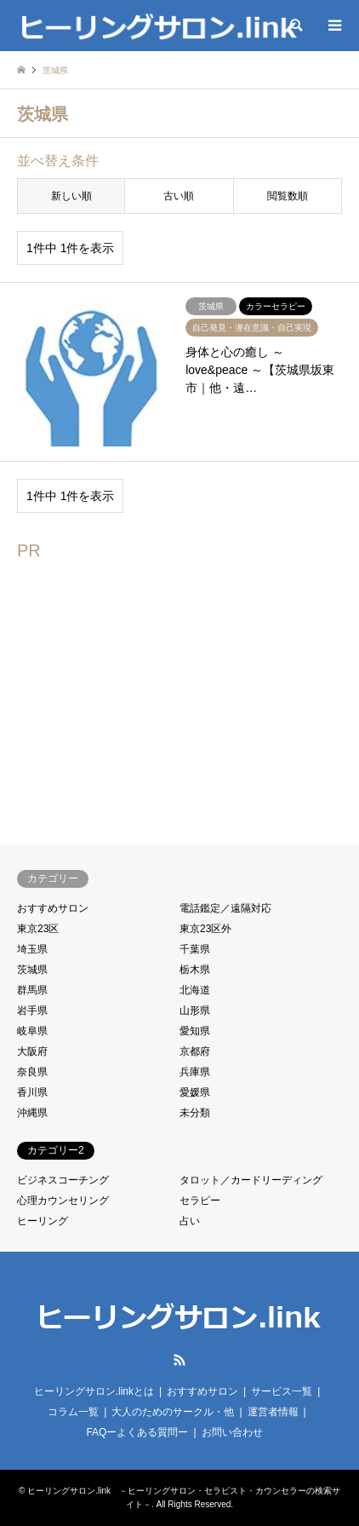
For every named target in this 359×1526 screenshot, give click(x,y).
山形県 (195, 1010)
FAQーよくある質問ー (137, 1432)
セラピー (200, 1200)
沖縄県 (32, 1113)
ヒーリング (42, 1221)
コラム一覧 (73, 1412)
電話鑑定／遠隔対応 (225, 908)
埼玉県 (32, 949)
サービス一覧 (281, 1391)
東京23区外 (205, 929)
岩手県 (32, 1010)
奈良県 (32, 1072)
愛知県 (195, 1031)
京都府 (195, 1051)
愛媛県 (195, 1092)
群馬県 (32, 990)
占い (190, 1221)
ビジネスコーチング (63, 1180)
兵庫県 (195, 1072)
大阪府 (32, 1051)
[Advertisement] (160, 692)
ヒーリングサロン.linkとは (94, 1391)
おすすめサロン (52, 908)
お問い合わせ (232, 1432)
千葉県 (195, 949)
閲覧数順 (287, 196)
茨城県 (32, 970)
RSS (179, 1360)
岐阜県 (32, 1031)
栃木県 (195, 970)
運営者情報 (273, 1412)
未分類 (195, 1113)
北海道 (195, 990)
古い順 (178, 196)
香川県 (32, 1092)
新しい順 (71, 196)
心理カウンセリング (63, 1200)
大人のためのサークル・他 (172, 1412)
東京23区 (38, 929)
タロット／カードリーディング (251, 1180)
